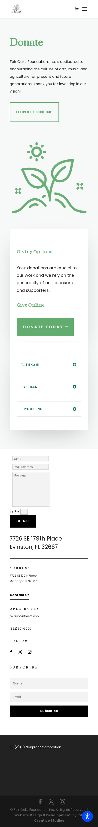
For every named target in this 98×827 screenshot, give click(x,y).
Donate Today (43, 327)
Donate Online (34, 112)
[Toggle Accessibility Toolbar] (87, 816)
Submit (23, 521)
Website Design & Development (42, 815)
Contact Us (19, 595)
